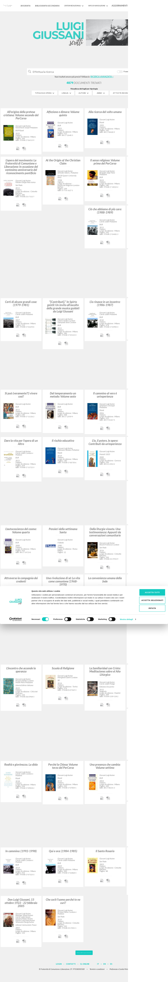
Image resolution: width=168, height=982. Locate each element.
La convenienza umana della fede (105, 581)
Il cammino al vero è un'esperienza (105, 396)
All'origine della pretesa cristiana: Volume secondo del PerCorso (20, 117)
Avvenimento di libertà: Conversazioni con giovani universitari (146, 349)
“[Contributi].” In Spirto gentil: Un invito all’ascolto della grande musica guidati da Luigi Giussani (63, 308)
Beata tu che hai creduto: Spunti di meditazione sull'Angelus (147, 856)
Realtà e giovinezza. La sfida (21, 766)
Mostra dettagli (126, 977)
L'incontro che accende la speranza (21, 671)
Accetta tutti (147, 950)
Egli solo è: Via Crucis (147, 766)
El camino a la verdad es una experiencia (147, 808)
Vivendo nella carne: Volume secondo (147, 671)
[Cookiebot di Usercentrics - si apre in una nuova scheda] (15, 977)
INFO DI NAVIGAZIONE (101, 4)
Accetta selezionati (148, 958)
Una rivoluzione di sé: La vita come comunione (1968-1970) (63, 583)
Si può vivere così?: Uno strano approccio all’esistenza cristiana (147, 117)
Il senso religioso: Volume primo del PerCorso (105, 163)
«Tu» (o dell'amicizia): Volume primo (147, 488)
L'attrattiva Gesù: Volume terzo (147, 212)
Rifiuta (148, 966)
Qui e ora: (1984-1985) (63, 853)
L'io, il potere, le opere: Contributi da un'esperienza (105, 444)
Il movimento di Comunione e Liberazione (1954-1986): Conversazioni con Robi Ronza (147, 718)
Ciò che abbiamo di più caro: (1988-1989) (105, 212)
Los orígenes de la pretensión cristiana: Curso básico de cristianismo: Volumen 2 (147, 628)
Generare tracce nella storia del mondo (147, 396)
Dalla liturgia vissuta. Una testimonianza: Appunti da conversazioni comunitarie (105, 534)
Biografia (30, 4)
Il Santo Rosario (105, 853)
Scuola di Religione (63, 670)
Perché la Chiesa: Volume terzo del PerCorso (63, 768)
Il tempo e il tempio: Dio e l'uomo (147, 581)
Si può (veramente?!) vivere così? (21, 396)
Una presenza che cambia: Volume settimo (105, 768)
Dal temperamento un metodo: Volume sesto (63, 396)
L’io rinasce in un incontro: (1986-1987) (105, 305)
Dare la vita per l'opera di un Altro (21, 444)
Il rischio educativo (63, 442)
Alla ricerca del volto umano (105, 113)
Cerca (134, 72)
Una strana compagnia (147, 303)
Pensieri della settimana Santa (63, 532)
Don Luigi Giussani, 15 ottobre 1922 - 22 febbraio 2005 (21, 905)
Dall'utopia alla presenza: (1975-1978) (147, 444)
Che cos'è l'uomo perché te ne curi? (63, 903)
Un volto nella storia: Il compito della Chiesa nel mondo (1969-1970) (147, 258)
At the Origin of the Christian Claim (63, 163)
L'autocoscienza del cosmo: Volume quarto (21, 532)
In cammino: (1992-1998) (21, 853)
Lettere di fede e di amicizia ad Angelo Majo (147, 532)
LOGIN (162, 4)
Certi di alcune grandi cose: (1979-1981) (21, 305)
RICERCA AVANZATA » (101, 78)
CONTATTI (144, 4)
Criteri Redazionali (76, 4)
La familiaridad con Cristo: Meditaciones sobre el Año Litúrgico (105, 673)
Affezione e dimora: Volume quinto (63, 115)
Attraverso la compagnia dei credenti (21, 581)
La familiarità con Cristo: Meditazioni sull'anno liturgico (147, 165)
